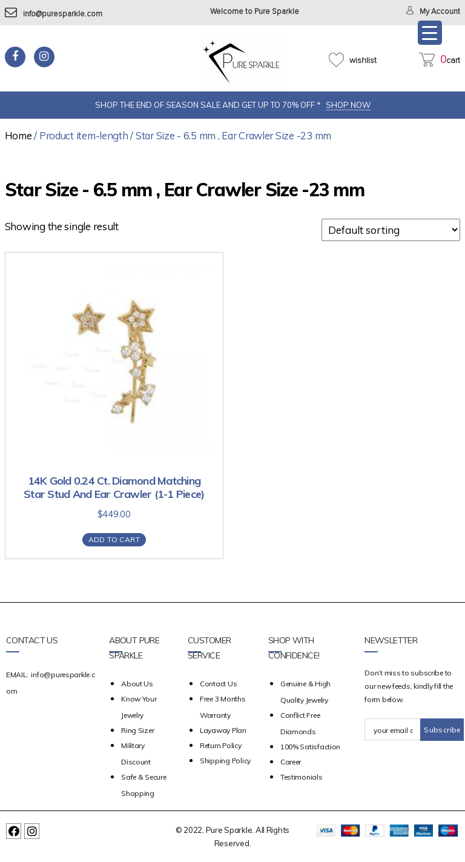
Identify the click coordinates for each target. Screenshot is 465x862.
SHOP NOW (348, 105)
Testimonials (301, 776)
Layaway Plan (223, 730)
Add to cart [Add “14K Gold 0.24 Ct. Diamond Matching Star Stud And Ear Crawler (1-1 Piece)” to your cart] (114, 539)
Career (290, 761)
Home (18, 135)
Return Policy (221, 745)
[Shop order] (391, 230)
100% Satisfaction (310, 746)
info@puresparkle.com (53, 14)
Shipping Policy (225, 760)
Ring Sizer (137, 730)
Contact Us (218, 683)
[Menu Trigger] (430, 33)
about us (137, 683)
